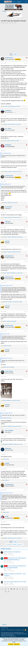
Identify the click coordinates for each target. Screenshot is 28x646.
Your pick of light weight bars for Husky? (15, 581)
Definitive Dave (5, 22)
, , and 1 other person (12, 237)
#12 (26, 331)
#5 (26, 181)
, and (10, 202)
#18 (26, 468)
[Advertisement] (14, 38)
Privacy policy (18, 629)
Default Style (4, 627)
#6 (26, 212)
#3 (26, 134)
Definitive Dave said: (6, 358)
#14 (26, 376)
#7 (26, 227)
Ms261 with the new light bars (12, 552)
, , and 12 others (11, 106)
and (7, 345)
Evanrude (6, 577)
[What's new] (23, 1)
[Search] (26, 1)
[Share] (25, 63)
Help (23, 629)
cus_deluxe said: (5, 153)
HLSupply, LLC (5, 636)
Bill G (5, 561)
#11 (26, 311)
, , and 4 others (12, 171)
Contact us (3, 629)
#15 (26, 410)
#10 (26, 282)
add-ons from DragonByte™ (17, 633)
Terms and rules (10, 629)
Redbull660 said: (5, 184)
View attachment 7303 (6, 418)
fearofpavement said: (6, 285)
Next (15, 54)
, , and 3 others (12, 124)
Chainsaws (10, 553)
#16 (26, 436)
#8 (26, 246)
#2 (26, 116)
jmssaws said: (5, 333)
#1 (26, 63)
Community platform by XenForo (12, 632)
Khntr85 (5, 553)
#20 (26, 521)
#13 (26, 355)
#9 (26, 261)
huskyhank (6, 583)
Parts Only (9, 561)
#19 (26, 489)
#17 (26, 454)
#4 (26, 150)
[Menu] (2, 1)
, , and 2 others (11, 140)
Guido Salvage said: (6, 413)
